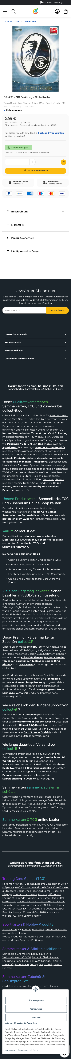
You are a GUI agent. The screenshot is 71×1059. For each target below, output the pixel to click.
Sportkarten (9, 929)
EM (43, 953)
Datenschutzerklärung (56, 296)
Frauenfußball (40, 957)
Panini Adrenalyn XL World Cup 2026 (24, 912)
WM (48, 953)
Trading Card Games (14, 419)
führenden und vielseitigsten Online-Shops (28, 429)
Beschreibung (17, 211)
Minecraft (7, 964)
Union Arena (22, 905)
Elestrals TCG (38, 905)
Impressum (10, 1050)
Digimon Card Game (38, 898)
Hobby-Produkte (12, 936)
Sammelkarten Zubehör (27, 433)
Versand (27, 122)
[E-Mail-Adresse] (24, 310)
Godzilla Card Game (40, 901)
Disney (34, 964)
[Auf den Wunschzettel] (63, 162)
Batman (7, 968)
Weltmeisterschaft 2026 (16, 957)
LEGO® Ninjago (41, 961)
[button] (5, 11)
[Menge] (20, 162)
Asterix (58, 964)
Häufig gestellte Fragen (23, 251)
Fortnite (56, 961)
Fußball (26, 929)
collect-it (9, 709)
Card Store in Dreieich (37, 732)
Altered (51, 905)
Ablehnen (36, 1017)
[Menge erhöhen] (32, 162)
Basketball (38, 929)
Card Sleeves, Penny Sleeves (19, 986)
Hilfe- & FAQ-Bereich (32, 725)
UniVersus (23, 901)
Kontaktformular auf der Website (34, 721)
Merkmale (15, 224)
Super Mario (22, 964)
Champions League (28, 953)
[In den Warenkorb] (35, 171)
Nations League (21, 961)
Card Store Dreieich (30, 475)
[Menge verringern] (8, 162)
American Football (56, 929)
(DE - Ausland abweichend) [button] (38, 152)
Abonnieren (57, 310)
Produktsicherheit (20, 238)
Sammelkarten (58, 415)
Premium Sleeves (47, 986)
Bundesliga (9, 953)
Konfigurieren (36, 1009)
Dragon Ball (45, 964)
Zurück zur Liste (10, 21)
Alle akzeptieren (36, 1000)
